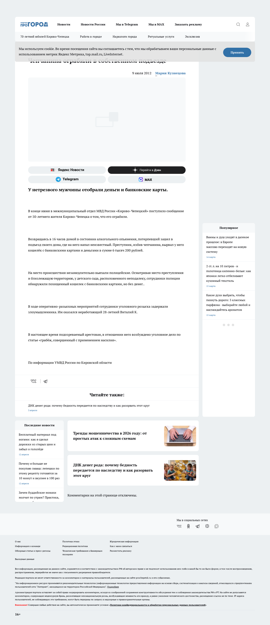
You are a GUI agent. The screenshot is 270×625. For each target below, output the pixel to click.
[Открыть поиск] (238, 24)
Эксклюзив (192, 36)
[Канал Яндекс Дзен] (147, 170)
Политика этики (70, 541)
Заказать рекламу (188, 24)
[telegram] (46, 381)
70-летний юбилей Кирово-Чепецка (44, 36)
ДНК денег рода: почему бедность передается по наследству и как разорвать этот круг (107, 408)
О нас (18, 541)
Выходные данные (24, 559)
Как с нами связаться (121, 546)
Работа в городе (91, 36)
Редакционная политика (75, 546)
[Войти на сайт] (247, 24)
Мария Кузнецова (170, 73)
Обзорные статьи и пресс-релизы (32, 550)
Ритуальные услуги (161, 36)
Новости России (93, 24)
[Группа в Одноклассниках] (188, 526)
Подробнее (113, 586)
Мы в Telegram (127, 24)
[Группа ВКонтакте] (179, 526)
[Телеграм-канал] (67, 179)
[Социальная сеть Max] (147, 179)
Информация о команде (27, 546)
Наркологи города (125, 36)
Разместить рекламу (120, 550)
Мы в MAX (156, 24)
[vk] (34, 381)
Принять (237, 52)
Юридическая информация (124, 541)
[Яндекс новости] (67, 170)
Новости (63, 24)
